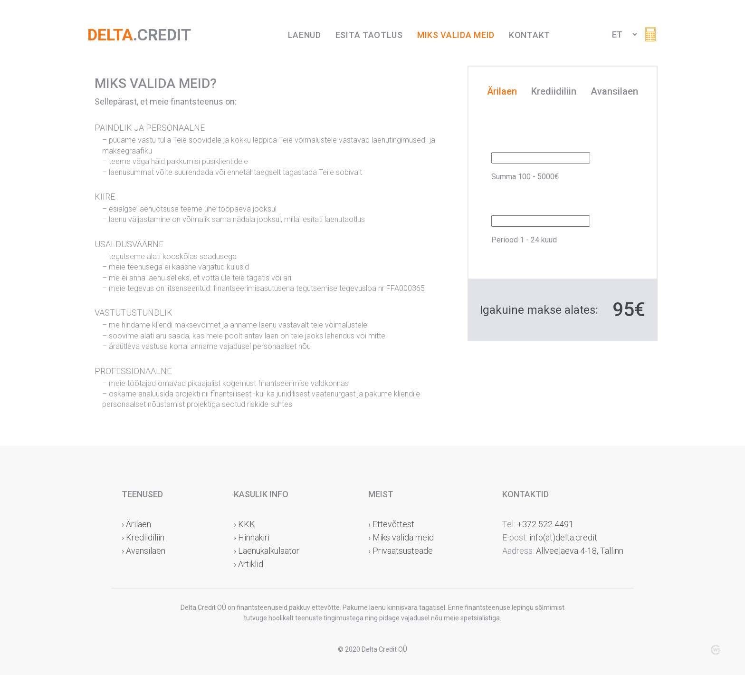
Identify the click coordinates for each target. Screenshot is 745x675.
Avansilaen (614, 92)
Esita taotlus (369, 35)
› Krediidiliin (143, 537)
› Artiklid (248, 564)
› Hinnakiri (251, 537)
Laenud (304, 35)
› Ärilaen (136, 524)
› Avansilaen (143, 551)
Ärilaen (502, 92)
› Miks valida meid (401, 537)
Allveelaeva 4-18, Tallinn (578, 551)
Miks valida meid (456, 35)
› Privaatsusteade (400, 551)
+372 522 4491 (545, 524)
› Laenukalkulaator (266, 551)
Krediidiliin (553, 92)
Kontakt (529, 35)
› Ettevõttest (391, 524)
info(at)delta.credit (563, 537)
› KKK (244, 524)
